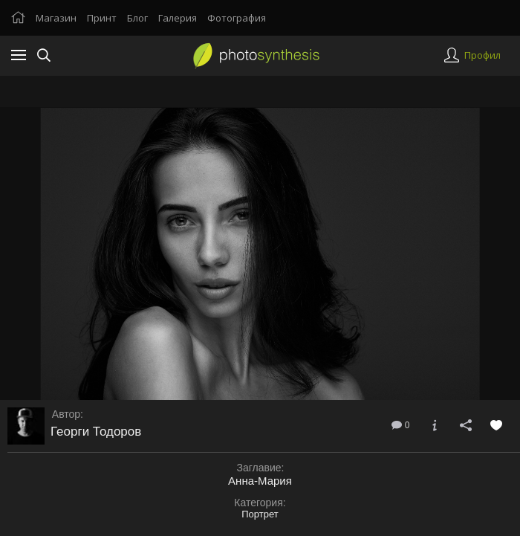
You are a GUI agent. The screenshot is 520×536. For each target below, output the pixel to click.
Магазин (56, 18)
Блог (137, 18)
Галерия (177, 18)
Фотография (236, 18)
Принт (102, 18)
